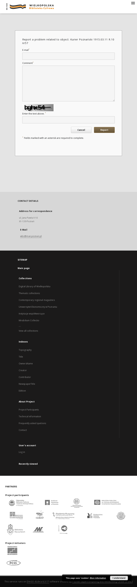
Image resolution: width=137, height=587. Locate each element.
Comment (28, 63)
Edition (22, 390)
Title (21, 356)
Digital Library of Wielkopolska (34, 286)
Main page (24, 268)
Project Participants (29, 409)
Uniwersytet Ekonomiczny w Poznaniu (38, 306)
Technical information (30, 416)
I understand (119, 578)
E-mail (25, 50)
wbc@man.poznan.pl (31, 236)
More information (98, 578)
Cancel (81, 129)
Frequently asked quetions (32, 423)
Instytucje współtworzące (32, 313)
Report (104, 129)
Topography (25, 349)
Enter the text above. (34, 113)
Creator (23, 370)
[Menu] (133, 3)
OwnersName (26, 363)
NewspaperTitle (27, 383)
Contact (23, 430)
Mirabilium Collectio (29, 320)
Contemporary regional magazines (37, 300)
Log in (22, 452)
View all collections (28, 330)
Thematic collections (29, 293)
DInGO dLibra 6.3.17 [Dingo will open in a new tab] (38, 581)
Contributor (25, 377)
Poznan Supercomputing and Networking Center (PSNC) (102, 581)
